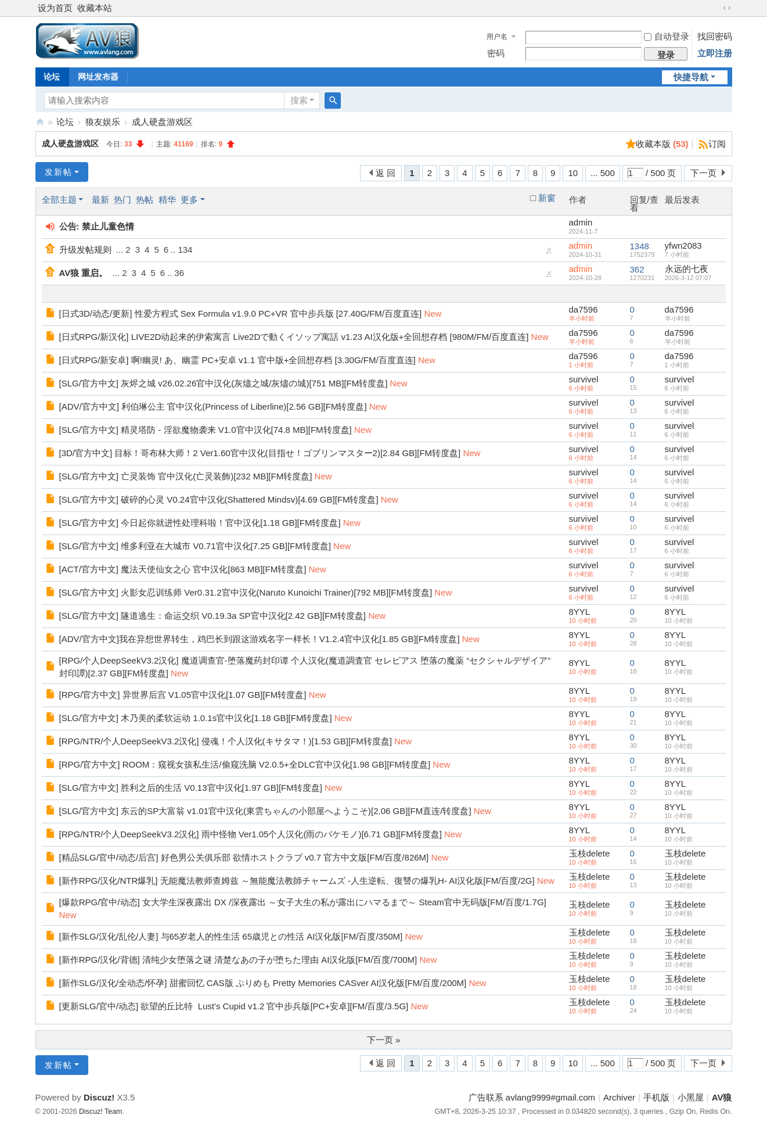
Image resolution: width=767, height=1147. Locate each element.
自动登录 (666, 36)
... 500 (602, 173)
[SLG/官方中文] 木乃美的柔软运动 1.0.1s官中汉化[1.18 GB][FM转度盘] (195, 718)
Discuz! (99, 1097)
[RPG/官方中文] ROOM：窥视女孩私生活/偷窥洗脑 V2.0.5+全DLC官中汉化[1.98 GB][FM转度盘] (245, 764)
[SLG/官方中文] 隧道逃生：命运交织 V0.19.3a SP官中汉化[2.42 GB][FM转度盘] (212, 616)
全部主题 (59, 200)
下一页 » (384, 1040)
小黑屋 (691, 1097)
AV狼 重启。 (83, 273)
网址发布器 (98, 76)
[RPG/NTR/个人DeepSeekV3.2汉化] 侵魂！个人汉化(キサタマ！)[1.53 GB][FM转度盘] (225, 741)
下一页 (703, 173)
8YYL (579, 611)
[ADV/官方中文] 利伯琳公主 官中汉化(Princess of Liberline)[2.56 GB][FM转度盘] (213, 406)
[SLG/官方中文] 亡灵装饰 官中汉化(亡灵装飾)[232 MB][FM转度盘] (185, 476)
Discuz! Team (100, 1111)
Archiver (619, 1097)
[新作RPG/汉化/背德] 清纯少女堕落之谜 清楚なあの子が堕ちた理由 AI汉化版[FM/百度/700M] (238, 960)
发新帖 (59, 172)
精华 (167, 200)
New (432, 313)
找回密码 (714, 36)
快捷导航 (691, 77)
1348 (639, 246)
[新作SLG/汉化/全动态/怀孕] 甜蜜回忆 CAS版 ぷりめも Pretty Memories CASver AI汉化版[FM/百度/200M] (263, 983)
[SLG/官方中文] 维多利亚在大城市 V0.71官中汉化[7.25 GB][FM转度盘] (195, 546)
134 (185, 250)
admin (581, 222)
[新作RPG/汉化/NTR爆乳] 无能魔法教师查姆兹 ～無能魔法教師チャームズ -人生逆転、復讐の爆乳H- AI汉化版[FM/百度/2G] (297, 881)
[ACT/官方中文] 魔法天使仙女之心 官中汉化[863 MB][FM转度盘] (183, 569)
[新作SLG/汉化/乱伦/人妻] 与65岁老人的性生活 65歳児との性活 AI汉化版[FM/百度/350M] (231, 936)
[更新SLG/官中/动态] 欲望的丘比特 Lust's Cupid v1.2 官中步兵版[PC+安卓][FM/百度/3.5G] (234, 1006)
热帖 (144, 200)
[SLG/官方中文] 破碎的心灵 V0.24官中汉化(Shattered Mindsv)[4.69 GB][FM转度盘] (219, 499)
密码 (496, 53)
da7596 (583, 309)
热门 (122, 200)
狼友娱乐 (102, 122)
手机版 (656, 1097)
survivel (584, 379)
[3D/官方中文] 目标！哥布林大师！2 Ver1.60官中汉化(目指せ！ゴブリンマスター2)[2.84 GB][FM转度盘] (260, 453)
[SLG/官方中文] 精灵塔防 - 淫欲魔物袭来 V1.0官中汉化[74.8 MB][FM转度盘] (205, 430)
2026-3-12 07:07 (688, 277)
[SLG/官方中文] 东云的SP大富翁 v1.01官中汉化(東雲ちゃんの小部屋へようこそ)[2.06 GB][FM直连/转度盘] (265, 811)
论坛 (52, 76)
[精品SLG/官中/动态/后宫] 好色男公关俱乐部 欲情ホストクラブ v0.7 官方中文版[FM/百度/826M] (244, 857)
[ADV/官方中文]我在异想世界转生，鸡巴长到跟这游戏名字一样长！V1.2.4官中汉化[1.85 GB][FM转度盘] (259, 639)
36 (179, 273)
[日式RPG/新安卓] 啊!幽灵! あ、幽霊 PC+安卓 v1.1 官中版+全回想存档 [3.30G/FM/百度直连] (237, 360)
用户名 (497, 37)
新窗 (547, 198)
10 (573, 173)
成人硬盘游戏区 (162, 122)
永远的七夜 (686, 269)
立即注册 (714, 53)
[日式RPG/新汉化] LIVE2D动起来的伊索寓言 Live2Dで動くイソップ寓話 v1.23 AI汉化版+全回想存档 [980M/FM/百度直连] (294, 337)
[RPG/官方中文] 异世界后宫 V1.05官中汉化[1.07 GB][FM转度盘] (183, 695)
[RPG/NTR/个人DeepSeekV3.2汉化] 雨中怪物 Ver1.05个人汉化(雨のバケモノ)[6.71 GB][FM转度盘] (250, 834)
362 (637, 269)
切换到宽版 (727, 8)
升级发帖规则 (85, 250)
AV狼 (40, 121)
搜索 (299, 100)
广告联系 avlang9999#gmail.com (532, 1097)
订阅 (717, 144)
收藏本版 (662, 144)
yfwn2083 (683, 245)
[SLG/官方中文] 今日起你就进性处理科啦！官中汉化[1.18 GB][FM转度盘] (200, 523)
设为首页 (55, 8)
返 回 (385, 173)
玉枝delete (589, 853)
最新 (100, 200)
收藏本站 (94, 8)
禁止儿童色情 (108, 226)
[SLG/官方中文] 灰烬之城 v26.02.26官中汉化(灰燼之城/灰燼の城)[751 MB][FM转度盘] (223, 383)
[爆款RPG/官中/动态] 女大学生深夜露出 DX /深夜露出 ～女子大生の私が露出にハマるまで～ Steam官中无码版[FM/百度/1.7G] (302, 902)
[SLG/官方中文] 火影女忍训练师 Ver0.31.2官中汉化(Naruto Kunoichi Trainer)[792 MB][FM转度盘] (246, 592)
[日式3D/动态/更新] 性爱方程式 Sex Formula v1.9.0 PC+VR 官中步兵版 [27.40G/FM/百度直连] (240, 313)
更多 (189, 200)
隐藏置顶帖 (549, 252)
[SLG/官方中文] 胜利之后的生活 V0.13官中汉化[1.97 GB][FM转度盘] (190, 788)
